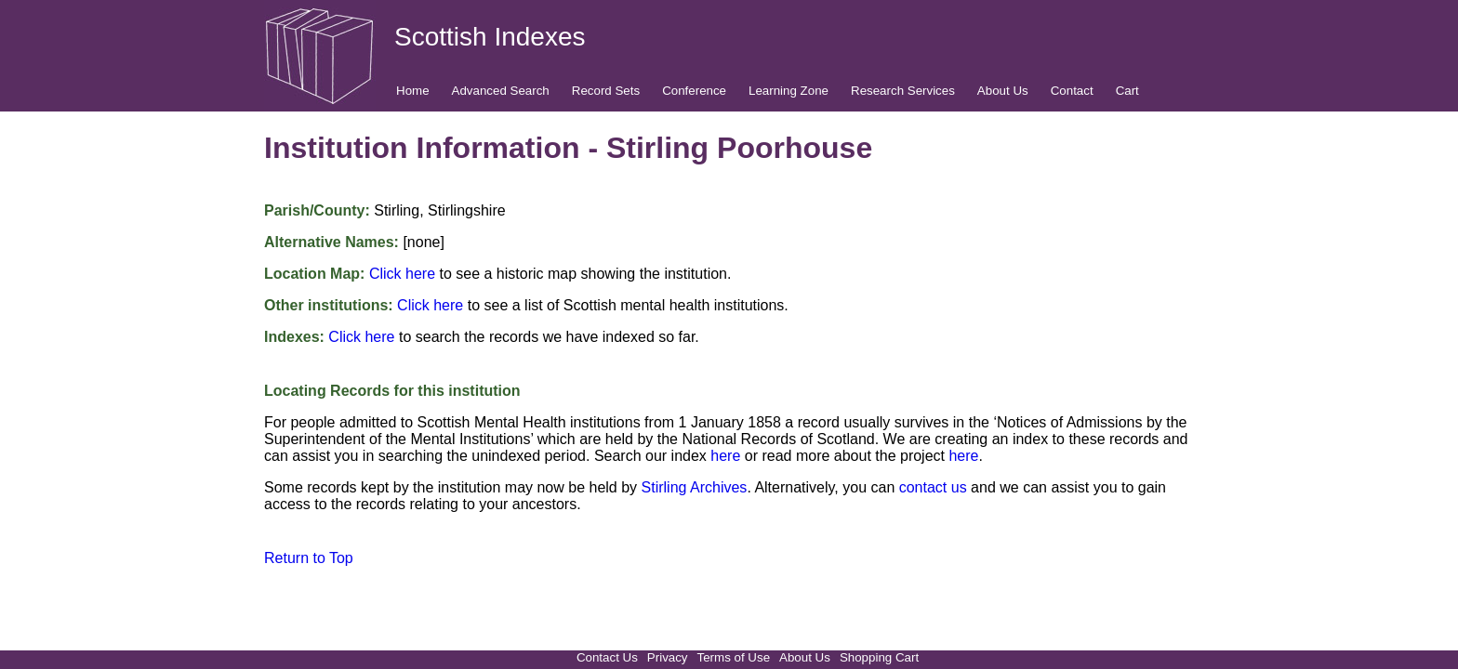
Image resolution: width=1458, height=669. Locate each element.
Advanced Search (501, 91)
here (725, 456)
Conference (694, 91)
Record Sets (606, 91)
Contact (1072, 91)
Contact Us (607, 657)
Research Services (903, 91)
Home (413, 91)
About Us (1002, 91)
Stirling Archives (695, 487)
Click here (402, 274)
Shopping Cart (879, 657)
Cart (1127, 91)
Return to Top (308, 558)
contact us (933, 487)
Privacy (667, 657)
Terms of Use (734, 657)
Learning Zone (788, 91)
